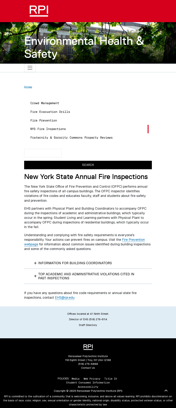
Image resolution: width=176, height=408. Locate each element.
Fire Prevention (43, 120)
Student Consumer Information (88, 382)
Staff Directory (88, 325)
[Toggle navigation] (30, 68)
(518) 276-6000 (88, 364)
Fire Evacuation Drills (50, 112)
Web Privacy (92, 378)
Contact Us (88, 367)
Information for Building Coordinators (73, 263)
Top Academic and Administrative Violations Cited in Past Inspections (84, 276)
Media (76, 378)
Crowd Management (44, 103)
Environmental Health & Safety (84, 47)
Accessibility (88, 386)
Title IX (110, 378)
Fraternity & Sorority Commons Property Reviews (71, 138)
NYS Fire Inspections (48, 129)
